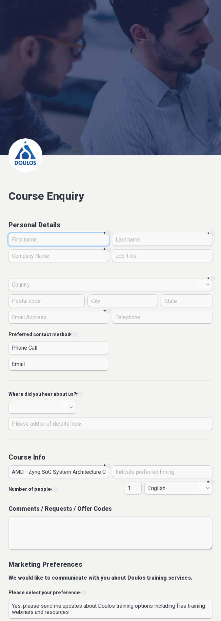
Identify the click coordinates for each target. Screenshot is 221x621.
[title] (58, 472)
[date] (162, 472)
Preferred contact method (39, 334)
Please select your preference (44, 592)
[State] (187, 301)
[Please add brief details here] (110, 424)
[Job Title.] (162, 256)
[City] (123, 301)
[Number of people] (132, 488)
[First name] (58, 239)
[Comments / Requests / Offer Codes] (110, 533)
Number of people (29, 489)
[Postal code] (46, 301)
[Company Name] (58, 256)
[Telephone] (162, 317)
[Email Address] (58, 317)
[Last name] (162, 239)
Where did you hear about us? (42, 394)
